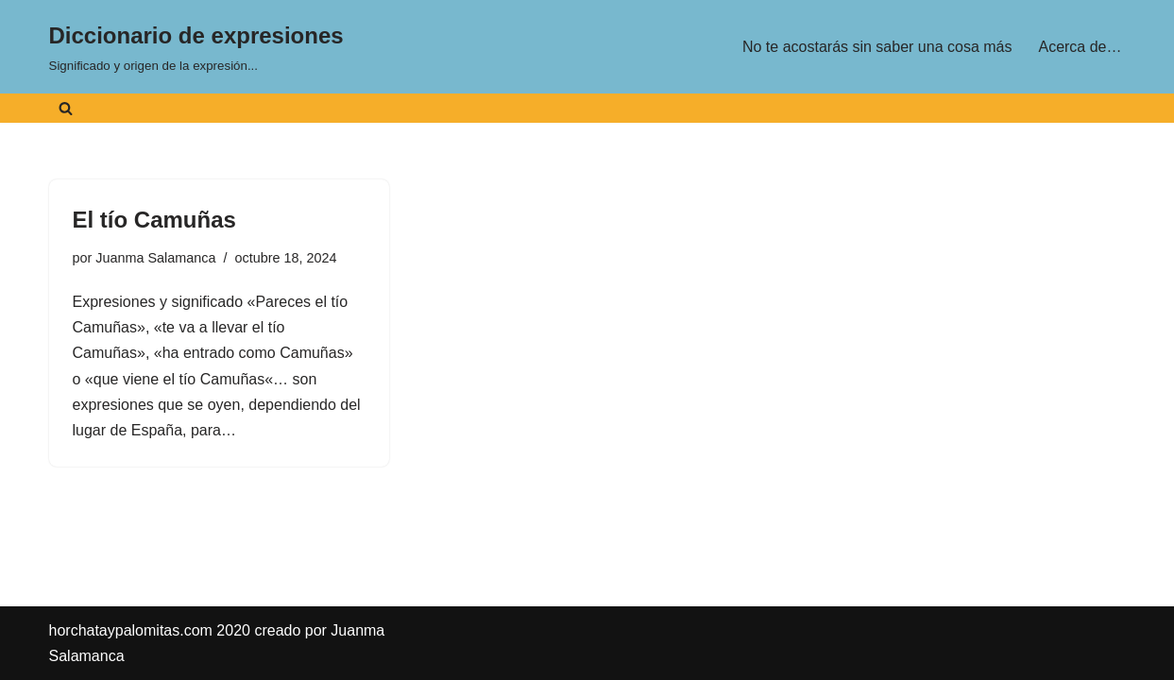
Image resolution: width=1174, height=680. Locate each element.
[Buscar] (66, 108)
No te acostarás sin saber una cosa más (877, 47)
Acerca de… (1079, 47)
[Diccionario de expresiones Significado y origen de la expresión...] (196, 46)
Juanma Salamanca (155, 257)
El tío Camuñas (154, 219)
